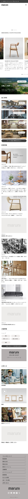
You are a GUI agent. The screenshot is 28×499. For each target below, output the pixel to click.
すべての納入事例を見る (13, 140)
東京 (6, 335)
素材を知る (5, 461)
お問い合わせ (5, 482)
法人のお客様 (5, 477)
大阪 (15, 335)
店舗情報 (4, 469)
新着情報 (4, 474)
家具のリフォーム (6, 466)
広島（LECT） (6, 338)
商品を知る (5, 464)
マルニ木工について (7, 456)
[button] (26, 5)
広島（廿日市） (15, 338)
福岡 (6, 342)
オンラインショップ (7, 472)
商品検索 (4, 458)
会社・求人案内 (6, 480)
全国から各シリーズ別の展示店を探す (13, 346)
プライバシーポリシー (14, 497)
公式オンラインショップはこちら (10, 1)
